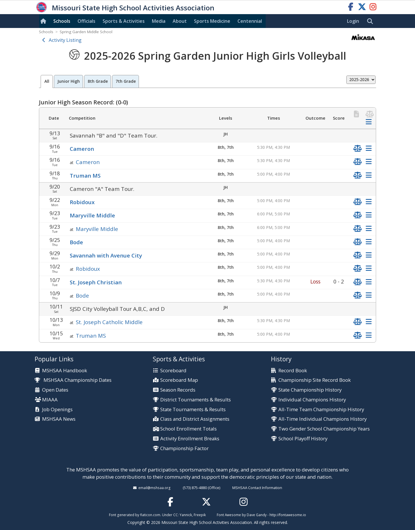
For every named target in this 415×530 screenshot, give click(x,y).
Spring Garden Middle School (86, 31)
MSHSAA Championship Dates (73, 380)
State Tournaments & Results (193, 409)
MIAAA (50, 400)
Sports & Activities (124, 21)
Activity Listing (65, 40)
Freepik (200, 514)
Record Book (292, 370)
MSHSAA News (59, 419)
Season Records (177, 390)
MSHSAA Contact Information (257, 487)
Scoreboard (173, 370)
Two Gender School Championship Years (324, 429)
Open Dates (55, 390)
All (46, 81)
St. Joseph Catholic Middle (109, 322)
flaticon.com (150, 514)
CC (175, 514)
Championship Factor (184, 448)
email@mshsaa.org (154, 487)
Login (353, 21)
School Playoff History (302, 438)
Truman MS (85, 175)
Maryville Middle (92, 215)
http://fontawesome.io (287, 514)
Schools (61, 21)
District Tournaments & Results (195, 400)
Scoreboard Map (179, 380)
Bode (76, 242)
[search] (371, 21)
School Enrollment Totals (188, 429)
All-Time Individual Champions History (322, 419)
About (180, 21)
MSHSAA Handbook (64, 370)
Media (158, 21)
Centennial (249, 21)
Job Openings (57, 409)
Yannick (186, 514)
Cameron (82, 148)
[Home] (44, 21)
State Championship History (310, 390)
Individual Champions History (312, 400)
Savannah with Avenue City (106, 255)
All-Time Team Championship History (321, 409)
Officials (86, 21)
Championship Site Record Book (314, 380)
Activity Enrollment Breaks (189, 438)
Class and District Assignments (194, 419)
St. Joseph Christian (96, 282)
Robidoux (82, 202)
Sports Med (212, 21)
